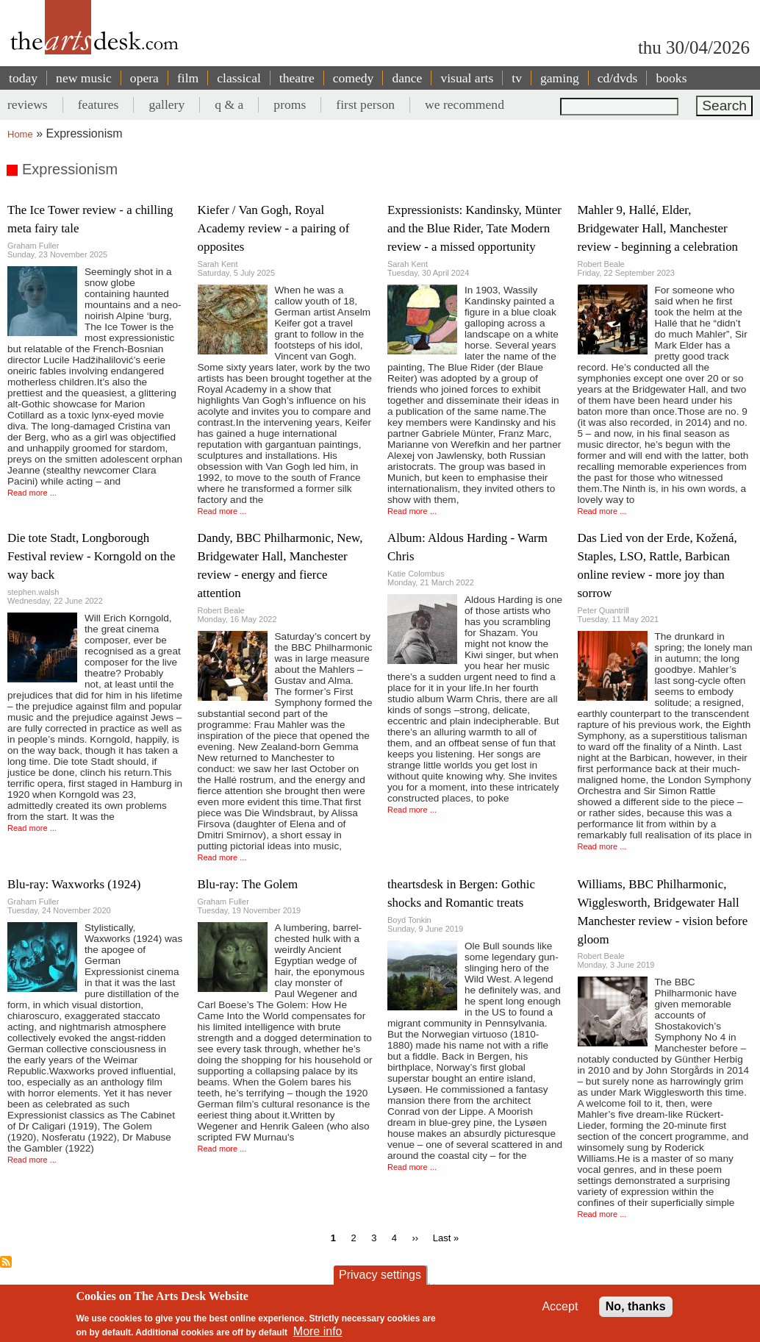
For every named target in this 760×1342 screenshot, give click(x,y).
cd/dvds (618, 78)
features (98, 104)
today (23, 78)
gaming (559, 78)
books (671, 78)
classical (239, 78)
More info (318, 1331)
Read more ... (32, 492)
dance (407, 78)
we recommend (464, 104)
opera (144, 78)
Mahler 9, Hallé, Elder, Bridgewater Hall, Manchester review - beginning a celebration (658, 228)
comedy (353, 78)
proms (289, 104)
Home (20, 134)
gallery (166, 104)
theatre (297, 78)
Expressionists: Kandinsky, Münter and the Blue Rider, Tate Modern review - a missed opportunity (474, 228)
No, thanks (636, 1306)
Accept (560, 1306)
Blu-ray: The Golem (248, 884)
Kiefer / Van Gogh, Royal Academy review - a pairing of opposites (274, 228)
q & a (229, 104)
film (187, 78)
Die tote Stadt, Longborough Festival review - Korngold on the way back (91, 556)
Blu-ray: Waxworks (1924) (73, 884)
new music (84, 78)
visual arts (466, 78)
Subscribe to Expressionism (6, 1262)
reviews (27, 104)
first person (365, 104)
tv (517, 78)
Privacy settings (380, 1274)
